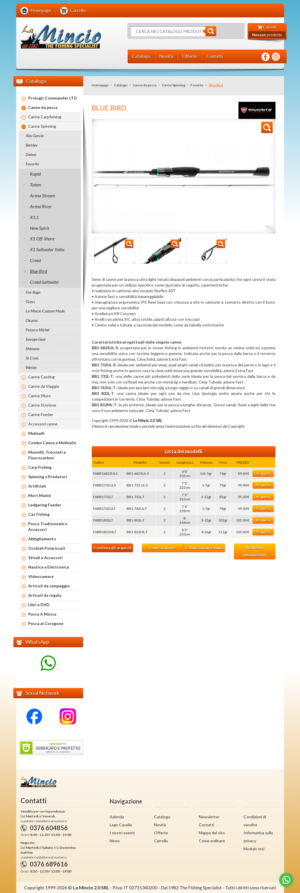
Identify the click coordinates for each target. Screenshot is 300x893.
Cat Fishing (39, 514)
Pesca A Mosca (42, 614)
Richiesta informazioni (254, 551)
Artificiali (37, 486)
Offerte (161, 832)
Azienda (117, 816)
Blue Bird (38, 271)
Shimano (33, 348)
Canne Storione (42, 405)
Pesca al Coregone (45, 623)
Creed (35, 260)
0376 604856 (49, 828)
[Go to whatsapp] (286, 880)
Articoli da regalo (45, 595)
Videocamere (41, 576)
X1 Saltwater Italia (47, 249)
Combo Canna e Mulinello (52, 442)
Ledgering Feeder (44, 504)
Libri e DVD (39, 604)
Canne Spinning (173, 85)
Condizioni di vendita (204, 547)
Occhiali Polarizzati (46, 548)
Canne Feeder (40, 414)
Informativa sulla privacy (258, 836)
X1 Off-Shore (42, 238)
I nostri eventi (122, 832)
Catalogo (120, 85)
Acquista (263, 473)
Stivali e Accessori (45, 557)
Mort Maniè (39, 495)
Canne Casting (41, 376)
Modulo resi (254, 848)
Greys (30, 301)
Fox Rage (33, 292)
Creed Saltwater (44, 282)
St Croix (32, 358)
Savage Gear (36, 339)
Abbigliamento (42, 538)
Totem (35, 184)
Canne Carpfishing (44, 116)
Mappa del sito (212, 832)
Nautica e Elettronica (48, 567)
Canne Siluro (39, 395)
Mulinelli (36, 433)
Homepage (100, 85)
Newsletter (209, 816)
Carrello (161, 840)
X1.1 (34, 217)
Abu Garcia (35, 135)
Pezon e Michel (37, 329)
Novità (160, 824)
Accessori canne (43, 423)
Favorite (197, 85)
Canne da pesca (144, 85)
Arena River (41, 206)
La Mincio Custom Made (45, 311)
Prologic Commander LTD (52, 98)
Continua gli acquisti (112, 547)
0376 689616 (49, 864)
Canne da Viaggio (43, 386)
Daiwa (31, 154)
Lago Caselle (121, 824)
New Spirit (39, 228)
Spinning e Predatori (47, 476)
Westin (31, 367)
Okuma (32, 320)
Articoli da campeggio (49, 585)
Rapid (35, 173)
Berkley (32, 145)
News (115, 840)
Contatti (206, 824)
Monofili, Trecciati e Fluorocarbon (47, 455)
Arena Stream (42, 195)
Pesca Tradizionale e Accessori (47, 526)
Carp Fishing (40, 467)
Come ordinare (162, 547)
